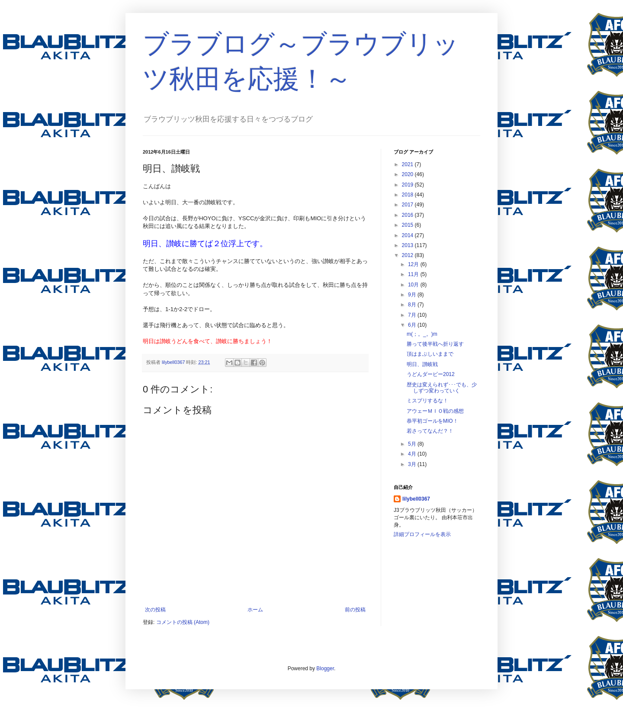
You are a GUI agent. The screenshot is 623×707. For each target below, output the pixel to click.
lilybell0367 (416, 499)
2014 (408, 235)
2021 (408, 164)
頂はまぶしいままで (430, 354)
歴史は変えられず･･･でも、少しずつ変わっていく (442, 388)
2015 (408, 225)
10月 (414, 285)
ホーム (255, 610)
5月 (412, 444)
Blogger (325, 668)
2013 (408, 245)
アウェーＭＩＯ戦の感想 (435, 411)
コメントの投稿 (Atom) (182, 622)
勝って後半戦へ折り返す (435, 344)
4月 (412, 454)
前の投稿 (355, 610)
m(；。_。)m (422, 334)
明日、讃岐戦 (422, 364)
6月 (412, 325)
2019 (408, 185)
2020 (408, 174)
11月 (414, 274)
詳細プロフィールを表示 (422, 534)
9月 (412, 295)
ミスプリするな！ (427, 401)
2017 (408, 205)
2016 (408, 215)
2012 (408, 255)
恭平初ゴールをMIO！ (432, 421)
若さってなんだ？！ (430, 431)
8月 (412, 305)
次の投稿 (155, 610)
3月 (412, 464)
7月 (412, 315)
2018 (408, 195)
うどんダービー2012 (431, 374)
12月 (414, 264)
